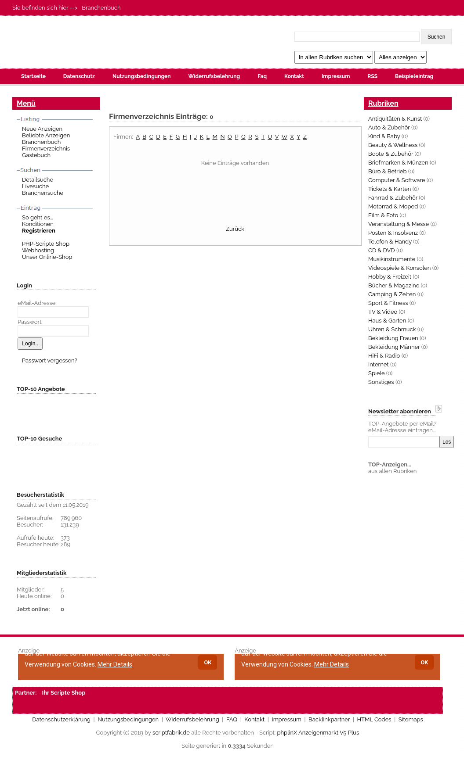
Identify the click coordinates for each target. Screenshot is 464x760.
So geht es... (37, 217)
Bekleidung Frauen (393, 338)
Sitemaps (411, 719)
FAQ (231, 719)
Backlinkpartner (329, 719)
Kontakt (294, 76)
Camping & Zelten (392, 294)
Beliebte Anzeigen (46, 135)
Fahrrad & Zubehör (392, 197)
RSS (372, 76)
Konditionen (38, 224)
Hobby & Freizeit (389, 276)
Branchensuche (42, 193)
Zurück (235, 229)
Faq (262, 76)
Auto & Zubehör (389, 127)
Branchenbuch (41, 142)
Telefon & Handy (390, 241)
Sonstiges (381, 382)
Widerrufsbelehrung (214, 76)
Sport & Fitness (388, 303)
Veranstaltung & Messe (398, 224)
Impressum (336, 76)
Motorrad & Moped (393, 206)
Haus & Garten (387, 320)
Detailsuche (37, 179)
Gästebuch (36, 155)
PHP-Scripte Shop (45, 243)
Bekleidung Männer (394, 347)
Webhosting (38, 250)
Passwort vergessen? (49, 360)
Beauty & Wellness (392, 145)
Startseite (33, 76)
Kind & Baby (384, 136)
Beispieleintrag (414, 76)
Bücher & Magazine (393, 285)
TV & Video (382, 311)
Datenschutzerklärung (61, 719)
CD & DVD (381, 250)
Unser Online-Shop (47, 257)
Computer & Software (396, 180)
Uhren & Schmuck (392, 329)
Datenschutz (79, 76)
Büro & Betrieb (387, 171)
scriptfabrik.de (171, 732)
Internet (378, 364)
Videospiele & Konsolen (399, 268)
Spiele (376, 373)
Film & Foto (383, 215)
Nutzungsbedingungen (141, 76)
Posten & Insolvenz (393, 232)
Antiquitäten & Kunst (395, 118)
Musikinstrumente (391, 259)
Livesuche (35, 186)
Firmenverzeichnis (46, 148)
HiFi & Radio (384, 355)
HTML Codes (374, 719)
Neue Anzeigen (42, 128)
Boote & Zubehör (390, 154)
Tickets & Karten (389, 189)
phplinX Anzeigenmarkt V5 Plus (318, 732)
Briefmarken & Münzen (398, 162)
